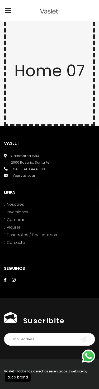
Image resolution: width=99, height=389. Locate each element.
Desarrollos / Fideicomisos (32, 242)
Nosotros (15, 212)
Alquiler (13, 235)
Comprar (15, 227)
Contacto (16, 250)
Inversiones (17, 220)
